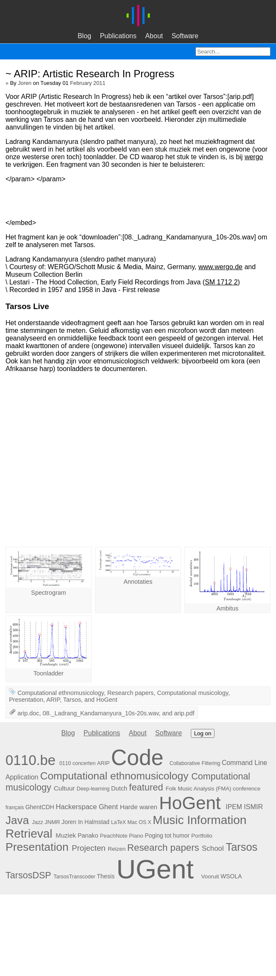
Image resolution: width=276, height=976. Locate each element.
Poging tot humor (167, 835)
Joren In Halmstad (85, 821)
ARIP (53, 699)
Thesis (105, 876)
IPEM (234, 806)
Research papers (130, 692)
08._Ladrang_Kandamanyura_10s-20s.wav (100, 713)
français (15, 807)
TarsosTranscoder (74, 877)
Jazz (37, 822)
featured (146, 787)
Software (185, 35)
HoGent (106, 699)
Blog (84, 35)
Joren (24, 83)
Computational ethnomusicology (60, 692)
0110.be (31, 760)
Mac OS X (139, 822)
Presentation (26, 699)
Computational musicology (193, 692)
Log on (203, 733)
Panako (88, 835)
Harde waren (138, 806)
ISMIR (253, 806)
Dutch (119, 788)
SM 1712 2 (221, 282)
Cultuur (64, 788)
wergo (254, 156)
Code (137, 757)
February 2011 (87, 83)
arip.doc (28, 713)
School (213, 848)
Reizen (116, 849)
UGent (154, 869)
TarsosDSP (28, 875)
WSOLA (231, 876)
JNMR (52, 822)
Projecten (89, 848)
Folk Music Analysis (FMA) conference (213, 788)
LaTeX (118, 822)
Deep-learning (93, 789)
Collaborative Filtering (195, 763)
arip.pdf (184, 713)
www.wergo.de (220, 266)
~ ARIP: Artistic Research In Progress (90, 73)
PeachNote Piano (121, 836)
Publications (118, 35)
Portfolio (201, 836)
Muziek (66, 835)
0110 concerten (77, 763)
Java (17, 820)
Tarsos (72, 699)
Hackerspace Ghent (87, 807)
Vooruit (210, 876)
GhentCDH (39, 807)
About (154, 35)
